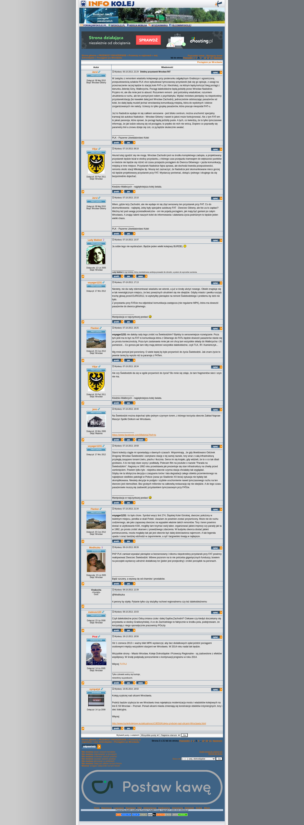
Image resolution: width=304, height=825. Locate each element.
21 (211, 58)
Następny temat (214, 55)
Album (207, 808)
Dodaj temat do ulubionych (211, 752)
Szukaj (199, 808)
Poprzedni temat (196, 55)
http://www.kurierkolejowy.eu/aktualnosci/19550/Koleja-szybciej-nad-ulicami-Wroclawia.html (159, 723)
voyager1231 (95, 282)
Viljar (95, 149)
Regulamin (131, 808)
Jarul (95, 72)
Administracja (149, 808)
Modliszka (94, 547)
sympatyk (94, 689)
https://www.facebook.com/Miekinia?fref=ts (134, 435)
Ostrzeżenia (177, 808)
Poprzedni (188, 58)
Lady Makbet (95, 240)
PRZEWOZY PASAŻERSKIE (112, 55)
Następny (218, 58)
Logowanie (119, 808)
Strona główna (89, 55)
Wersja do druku (215, 754)
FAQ (140, 808)
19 (205, 58)
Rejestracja (106, 808)
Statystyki (189, 808)
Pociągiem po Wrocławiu (109, 58)
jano (94, 409)
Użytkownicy (164, 808)
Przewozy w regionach (140, 55)
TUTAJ (123, 664)
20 (208, 58)
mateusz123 (94, 612)
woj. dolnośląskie (103, 742)
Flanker (95, 328)
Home (96, 808)
